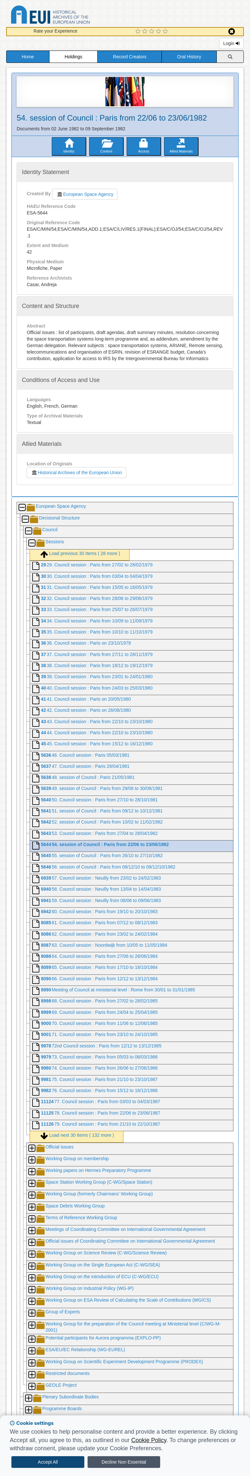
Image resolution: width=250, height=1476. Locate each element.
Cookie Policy (148, 1440)
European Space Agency (84, 194)
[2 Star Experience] (145, 32)
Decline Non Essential (124, 1462)
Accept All (48, 1462)
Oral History (189, 56)
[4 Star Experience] (159, 32)
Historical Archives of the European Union (76, 472)
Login (231, 43)
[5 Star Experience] (166, 32)
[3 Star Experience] (152, 32)
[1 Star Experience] (138, 32)
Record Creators (129, 56)
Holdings (73, 56)
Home (28, 56)
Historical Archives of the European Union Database (68, 16)
